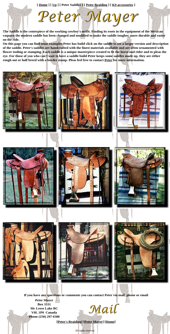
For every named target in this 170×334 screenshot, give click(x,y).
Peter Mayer (93, 322)
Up (54, 5)
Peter (108, 60)
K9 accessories (122, 5)
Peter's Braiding (69, 322)
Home (43, 5)
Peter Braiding (96, 5)
